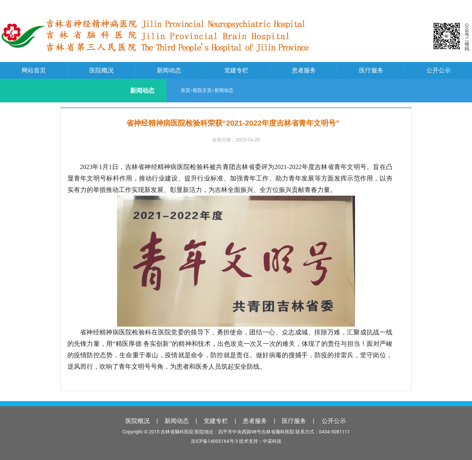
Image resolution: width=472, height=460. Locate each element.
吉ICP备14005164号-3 (214, 441)
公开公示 (438, 70)
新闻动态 (169, 70)
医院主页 (200, 90)
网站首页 (34, 70)
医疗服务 (371, 70)
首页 (184, 90)
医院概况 (101, 70)
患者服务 (304, 70)
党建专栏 (236, 70)
